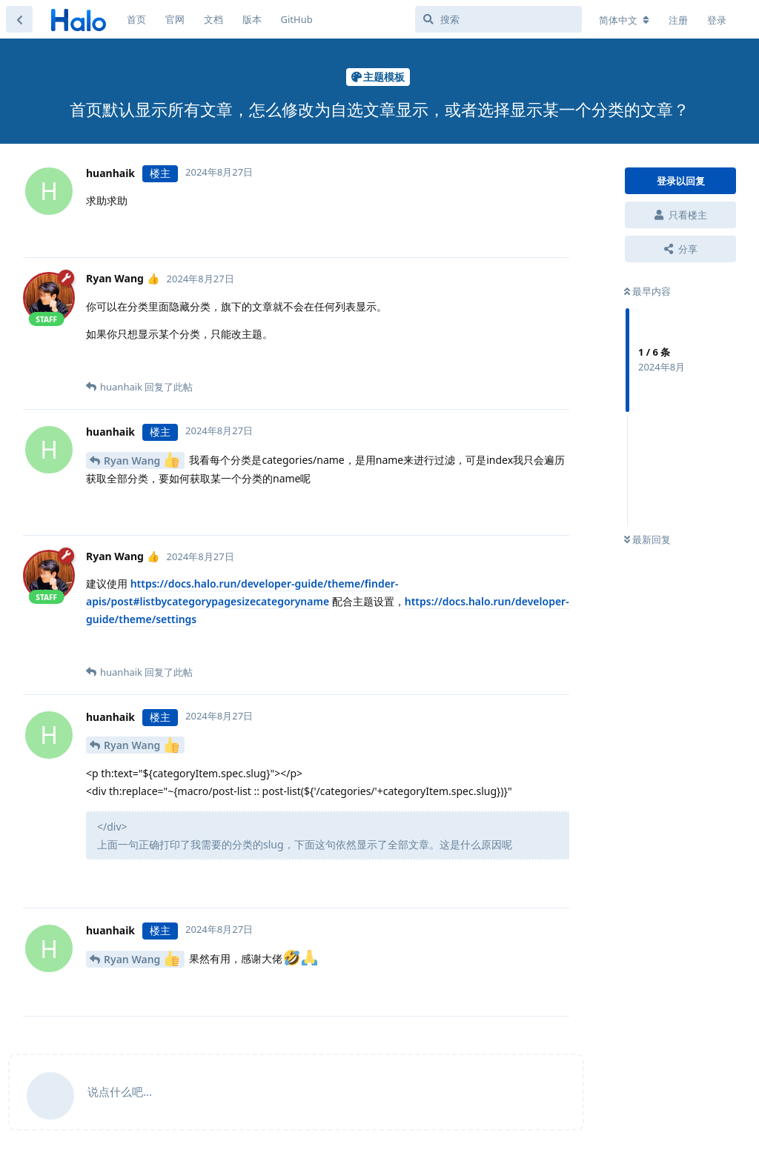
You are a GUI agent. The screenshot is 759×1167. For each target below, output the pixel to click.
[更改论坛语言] (624, 20)
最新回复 (647, 539)
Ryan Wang (141, 460)
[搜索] (498, 19)
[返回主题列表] (19, 19)
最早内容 (647, 291)
